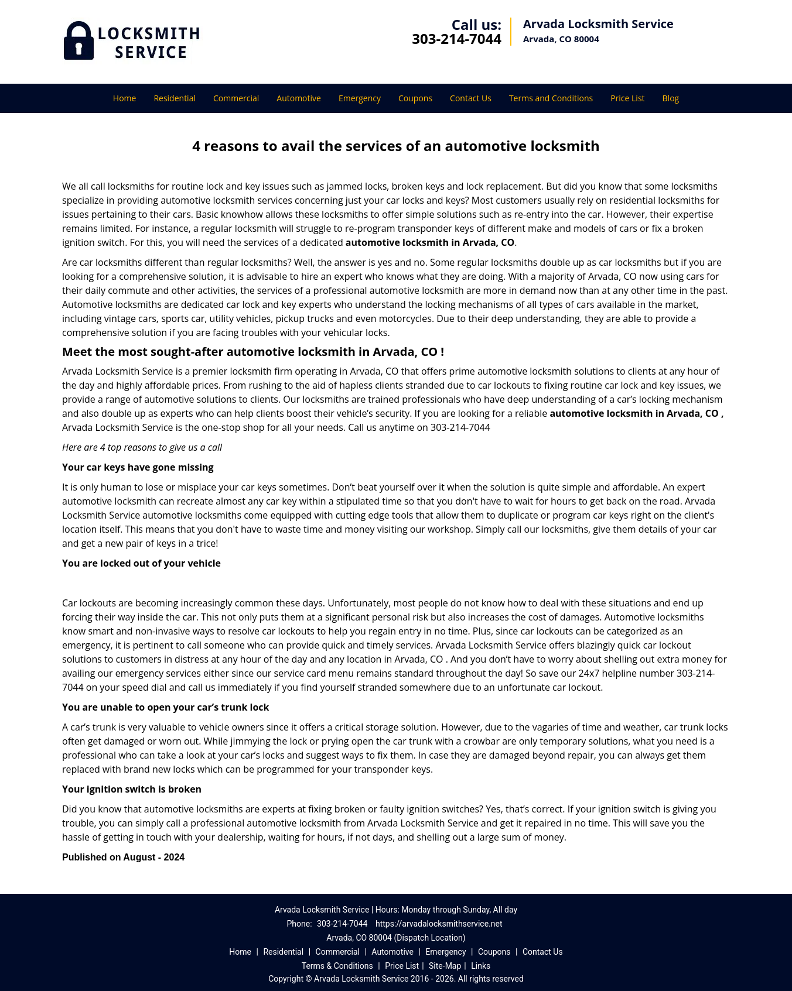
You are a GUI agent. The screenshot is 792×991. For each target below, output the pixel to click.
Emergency (360, 98)
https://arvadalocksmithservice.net (439, 923)
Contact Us (470, 98)
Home (124, 98)
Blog (671, 98)
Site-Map (445, 966)
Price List (627, 98)
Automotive (298, 98)
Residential (174, 98)
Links (480, 966)
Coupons (415, 98)
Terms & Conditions (337, 966)
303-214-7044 (456, 38)
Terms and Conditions (551, 98)
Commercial (236, 98)
